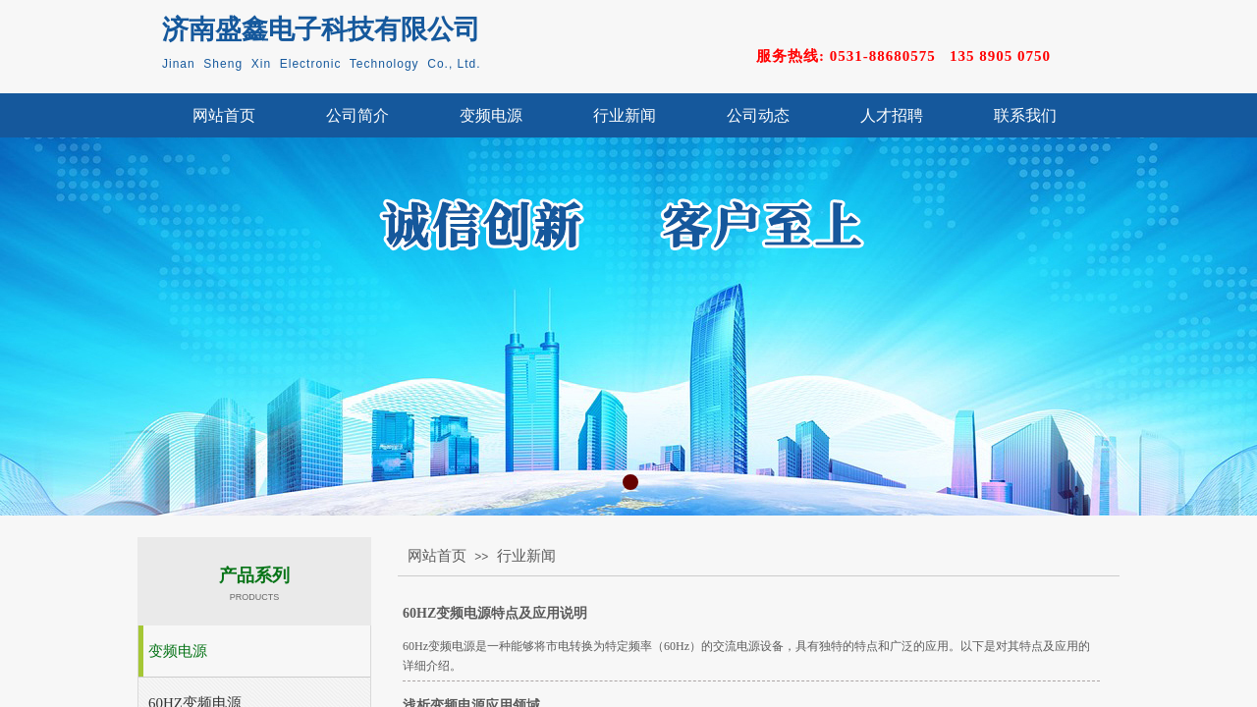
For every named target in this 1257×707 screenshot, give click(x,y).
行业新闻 (624, 115)
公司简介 (357, 115)
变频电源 (491, 115)
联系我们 (1025, 115)
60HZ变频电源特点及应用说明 (495, 613)
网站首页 (223, 115)
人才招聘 (891, 115)
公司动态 (758, 115)
